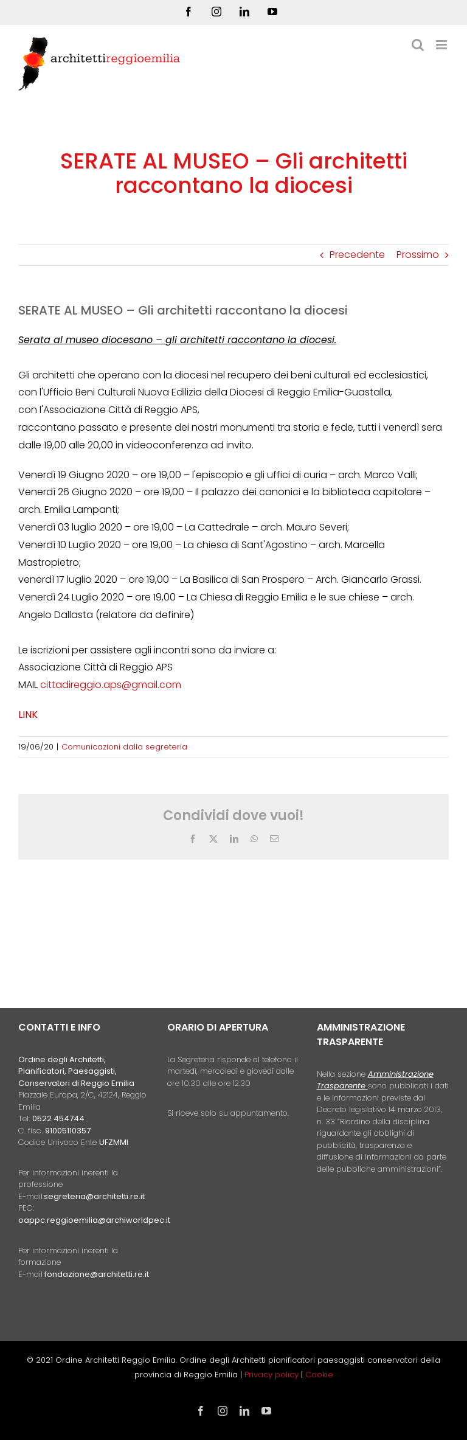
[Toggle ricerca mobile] (418, 44)
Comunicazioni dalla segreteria (124, 747)
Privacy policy (272, 1374)
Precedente (357, 255)
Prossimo (417, 255)
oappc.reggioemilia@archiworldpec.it (94, 1220)
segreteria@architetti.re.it (94, 1196)
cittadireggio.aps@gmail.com (110, 685)
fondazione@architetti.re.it (96, 1274)
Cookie (319, 1374)
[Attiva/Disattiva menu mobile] (442, 44)
